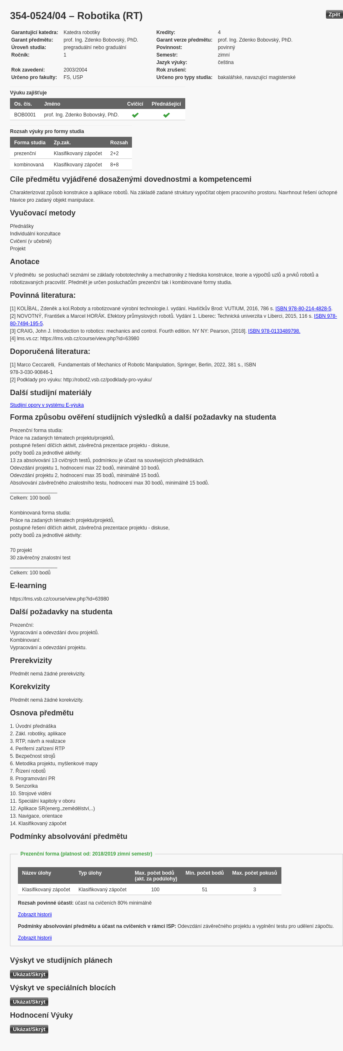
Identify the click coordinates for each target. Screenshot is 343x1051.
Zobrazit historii (35, 914)
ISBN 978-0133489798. (274, 331)
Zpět (334, 14)
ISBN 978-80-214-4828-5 (303, 309)
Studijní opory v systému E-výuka (47, 405)
